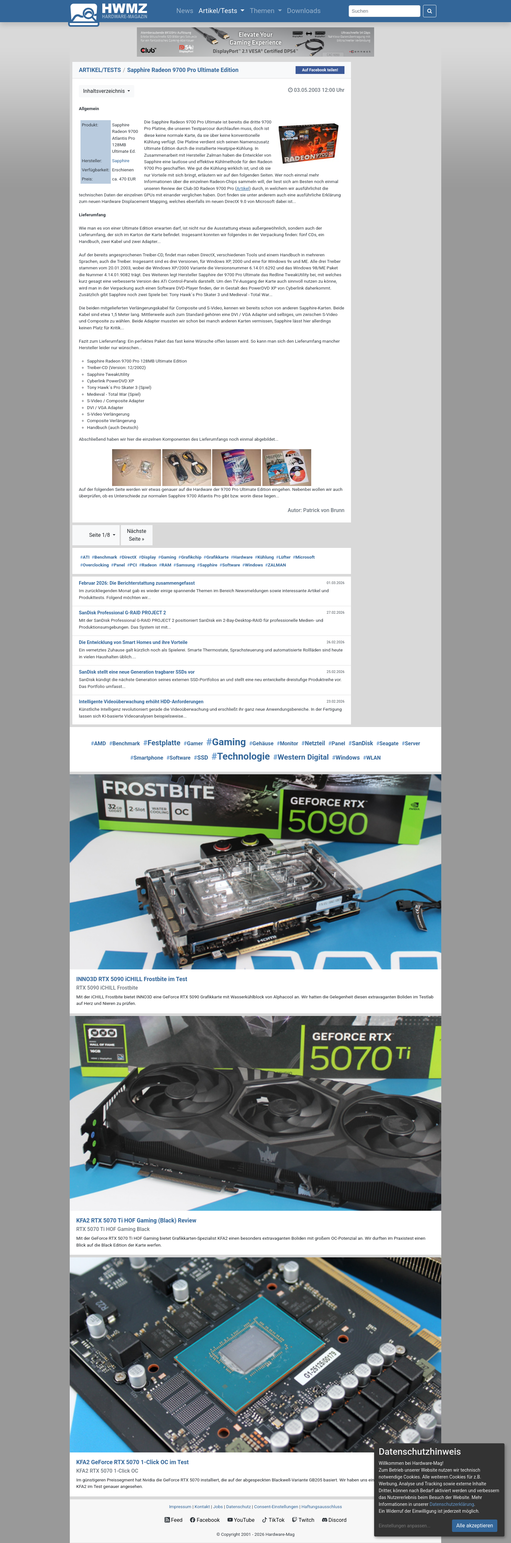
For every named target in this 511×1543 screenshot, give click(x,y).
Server (411, 743)
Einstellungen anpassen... (405, 1525)
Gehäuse (261, 743)
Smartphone (146, 758)
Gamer (193, 743)
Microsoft (304, 557)
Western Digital (301, 757)
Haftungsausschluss (321, 1506)
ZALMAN (275, 564)
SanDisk (360, 743)
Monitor (287, 743)
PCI (132, 564)
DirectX (128, 557)
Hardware (242, 557)
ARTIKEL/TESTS (100, 70)
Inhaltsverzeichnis (104, 91)
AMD (98, 743)
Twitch (303, 1520)
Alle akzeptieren (474, 1525)
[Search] (384, 11)
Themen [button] (263, 11)
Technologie (241, 756)
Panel (118, 564)
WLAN (372, 758)
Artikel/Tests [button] (218, 11)
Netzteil (313, 743)
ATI (85, 557)
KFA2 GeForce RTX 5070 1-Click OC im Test (132, 1462)
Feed (173, 1520)
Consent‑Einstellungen (276, 1506)
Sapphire (120, 160)
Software (230, 564)
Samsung (184, 564)
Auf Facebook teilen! (320, 70)
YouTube (241, 1520)
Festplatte (162, 742)
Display (147, 557)
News (186, 10)
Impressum (180, 1506)
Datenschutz (238, 1506)
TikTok (273, 1520)
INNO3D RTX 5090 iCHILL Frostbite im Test (131, 979)
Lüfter (283, 557)
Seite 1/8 (100, 535)
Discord (334, 1520)
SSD (201, 757)
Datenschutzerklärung (452, 1504)
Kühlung (264, 557)
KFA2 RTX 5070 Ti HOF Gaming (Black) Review (136, 1220)
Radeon (148, 564)
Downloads (304, 11)
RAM (165, 564)
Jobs (218, 1506)
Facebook (205, 1520)
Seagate (387, 743)
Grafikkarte (216, 557)
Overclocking (94, 564)
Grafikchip (189, 557)
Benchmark (104, 557)
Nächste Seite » (136, 535)
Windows (252, 564)
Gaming (167, 557)
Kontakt (202, 1506)
